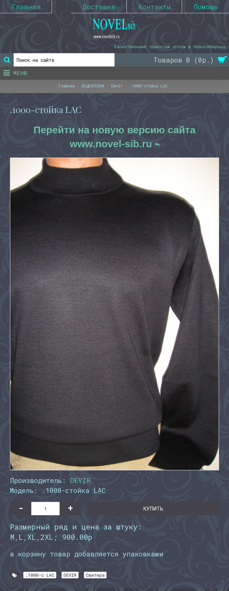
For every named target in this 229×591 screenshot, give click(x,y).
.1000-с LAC (39, 575)
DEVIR (80, 480)
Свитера (95, 575)
